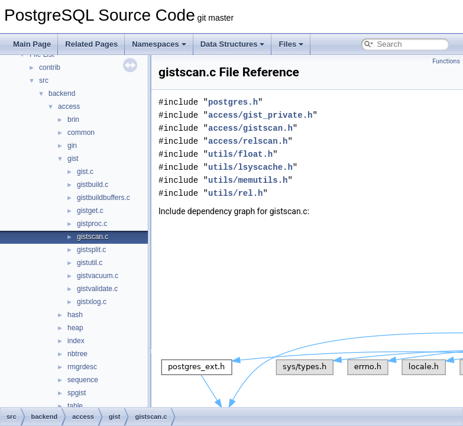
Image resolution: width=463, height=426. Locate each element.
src (43, 80)
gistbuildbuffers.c (103, 197)
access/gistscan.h (250, 128)
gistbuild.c (92, 184)
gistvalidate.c (97, 289)
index (76, 341)
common (81, 132)
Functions (446, 61)
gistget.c (90, 210)
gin (72, 145)
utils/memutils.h (247, 180)
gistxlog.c (91, 302)
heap (75, 328)
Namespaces (159, 44)
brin (73, 119)
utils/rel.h (235, 193)
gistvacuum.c (97, 276)
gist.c (85, 171)
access (69, 106)
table (75, 406)
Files (291, 44)
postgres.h (233, 102)
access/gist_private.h (260, 115)
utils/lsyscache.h (250, 167)
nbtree (77, 354)
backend (61, 93)
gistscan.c (92, 237)
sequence (82, 380)
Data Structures (232, 44)
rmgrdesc (82, 367)
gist (73, 158)
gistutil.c (89, 263)
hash (75, 315)
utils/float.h (240, 154)
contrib (49, 67)
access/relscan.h (247, 141)
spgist (76, 393)
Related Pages (91, 44)
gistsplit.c (91, 250)
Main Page (32, 44)
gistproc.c (92, 224)
